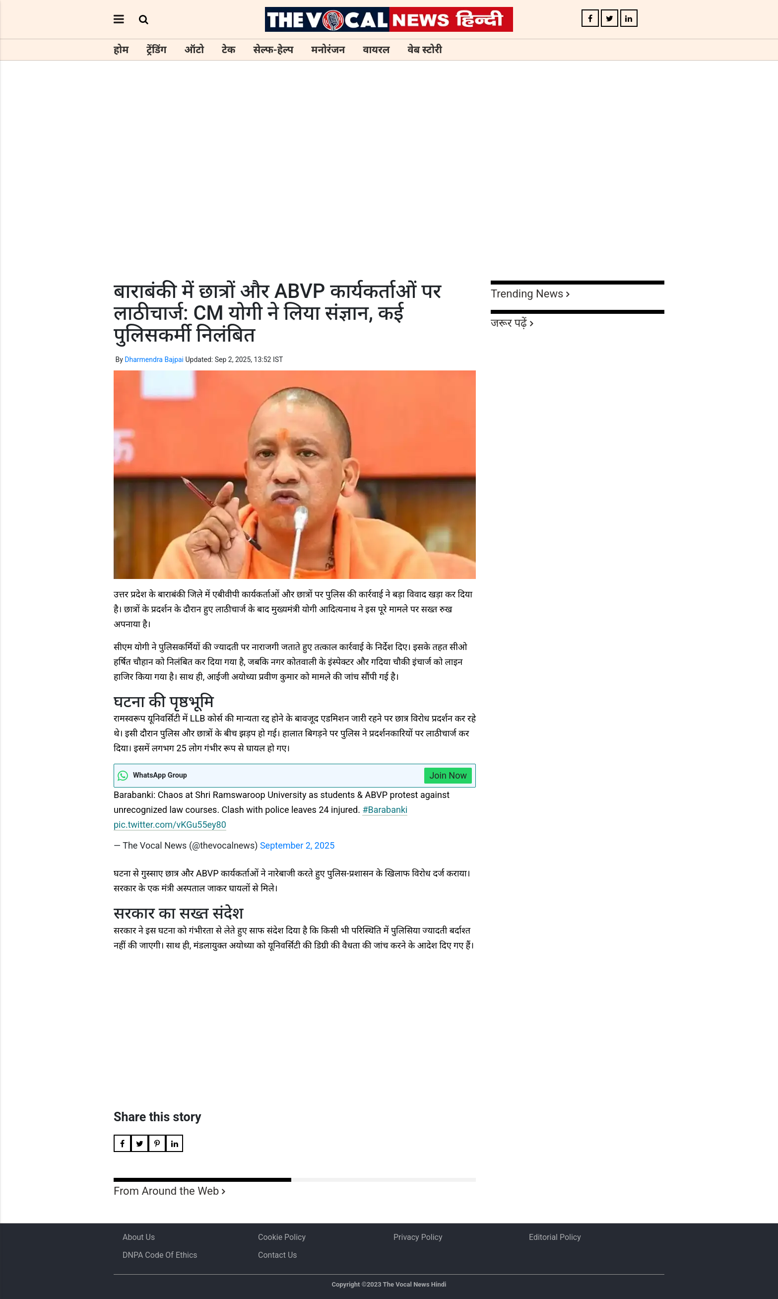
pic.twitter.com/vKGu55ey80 (170, 824)
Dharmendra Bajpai (154, 359)
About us (139, 1237)
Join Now (448, 775)
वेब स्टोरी (425, 50)
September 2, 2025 (297, 845)
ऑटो (194, 50)
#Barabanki (384, 809)
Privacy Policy (418, 1237)
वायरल (376, 50)
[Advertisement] (389, 188)
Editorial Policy (555, 1237)
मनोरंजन (328, 50)
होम (121, 50)
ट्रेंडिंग (156, 50)
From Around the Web (166, 1191)
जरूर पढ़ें (509, 323)
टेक (228, 50)
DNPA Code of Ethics (160, 1255)
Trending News (527, 294)
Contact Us (277, 1255)
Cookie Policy (282, 1237)
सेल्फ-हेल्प (273, 50)
